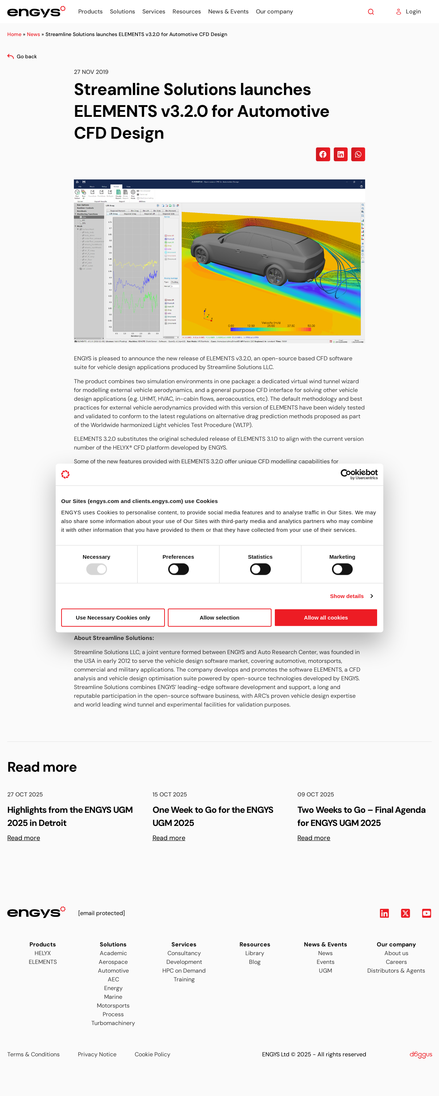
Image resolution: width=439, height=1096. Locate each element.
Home (14, 34)
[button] (323, 154)
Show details (347, 596)
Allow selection (219, 617)
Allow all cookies (326, 617)
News (33, 34)
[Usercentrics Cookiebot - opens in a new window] (346, 474)
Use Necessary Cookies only (113, 617)
